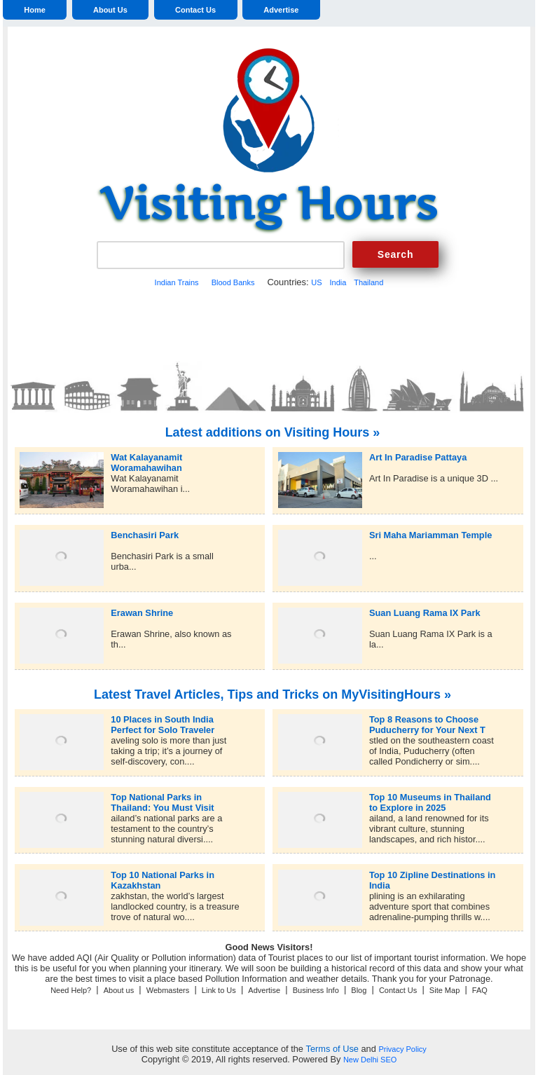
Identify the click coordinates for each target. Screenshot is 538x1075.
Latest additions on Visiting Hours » (272, 432)
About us (119, 990)
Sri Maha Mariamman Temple (430, 535)
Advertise (280, 10)
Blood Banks (233, 282)
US (316, 282)
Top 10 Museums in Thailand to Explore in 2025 (430, 797)
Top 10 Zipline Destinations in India (432, 875)
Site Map (444, 990)
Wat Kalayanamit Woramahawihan (146, 457)
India (337, 282)
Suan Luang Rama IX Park (425, 613)
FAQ (480, 990)
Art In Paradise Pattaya (418, 457)
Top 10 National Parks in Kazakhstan (162, 875)
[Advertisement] (269, 322)
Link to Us (219, 990)
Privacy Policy (402, 1049)
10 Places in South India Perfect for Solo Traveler (162, 719)
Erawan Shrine (142, 613)
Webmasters (168, 990)
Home (35, 10)
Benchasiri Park (145, 535)
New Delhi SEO (369, 1059)
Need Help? (70, 990)
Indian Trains (177, 282)
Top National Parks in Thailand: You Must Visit (162, 797)
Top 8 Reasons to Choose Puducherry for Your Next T (427, 719)
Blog (358, 990)
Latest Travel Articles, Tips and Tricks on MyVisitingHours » (272, 694)
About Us (110, 10)
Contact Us (195, 10)
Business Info (316, 990)
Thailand (368, 282)
